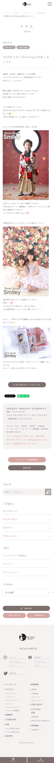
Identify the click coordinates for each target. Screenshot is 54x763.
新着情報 (35, 684)
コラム (34, 689)
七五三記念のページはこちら (26, 384)
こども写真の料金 (12, 732)
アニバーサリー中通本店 (14, 555)
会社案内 (34, 730)
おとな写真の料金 (12, 728)
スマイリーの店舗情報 (27, 459)
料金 (7, 724)
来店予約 (27, 467)
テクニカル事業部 (12, 710)
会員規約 (34, 717)
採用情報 (35, 725)
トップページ (11, 684)
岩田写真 (12, 673)
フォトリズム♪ (12, 707)
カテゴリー (10, 689)
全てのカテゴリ (10, 510)
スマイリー (8, 563)
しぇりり (12, 657)
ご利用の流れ (11, 719)
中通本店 (37, 657)
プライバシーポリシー (40, 720)
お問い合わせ (36, 704)
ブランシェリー (10, 572)
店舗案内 (9, 714)
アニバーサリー (12, 693)
